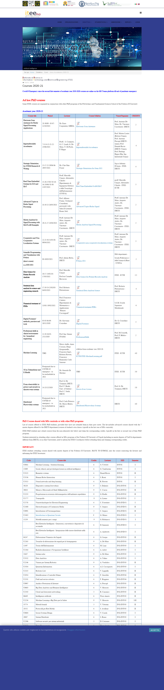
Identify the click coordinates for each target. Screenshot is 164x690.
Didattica (86, 22)
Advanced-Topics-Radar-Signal (87, 207)
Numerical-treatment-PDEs (86, 307)
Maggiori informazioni (76, 630)
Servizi (128, 22)
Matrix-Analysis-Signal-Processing (88, 225)
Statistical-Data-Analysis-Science (88, 291)
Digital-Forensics (82, 324)
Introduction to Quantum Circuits (48, 515)
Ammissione (115, 22)
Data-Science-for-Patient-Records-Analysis (91, 277)
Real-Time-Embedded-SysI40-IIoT (89, 186)
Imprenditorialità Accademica (87, 147)
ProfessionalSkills (82, 337)
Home (60, 22)
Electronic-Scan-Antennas (85, 126)
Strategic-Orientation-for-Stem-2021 (89, 168)
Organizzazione (71, 22)
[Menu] (141, 12)
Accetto (155, 630)
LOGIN (137, 22)
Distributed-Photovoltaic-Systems (88, 406)
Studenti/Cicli (101, 22)
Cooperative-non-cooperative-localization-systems (94, 243)
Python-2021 (81, 261)
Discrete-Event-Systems (83, 389)
